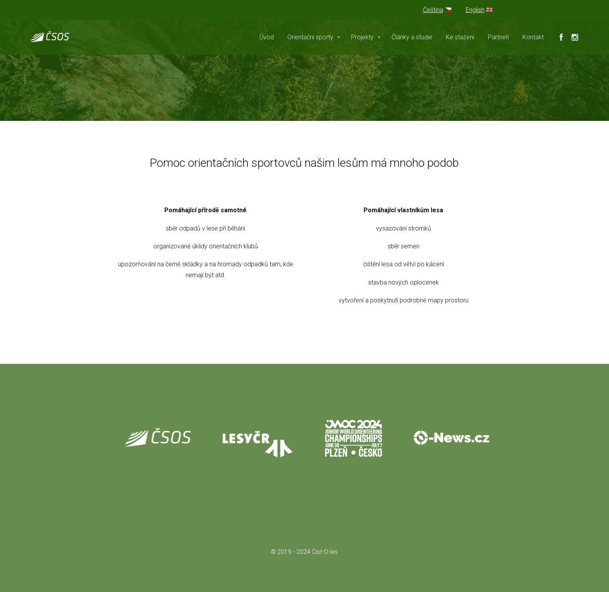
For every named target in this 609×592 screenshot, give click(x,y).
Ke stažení (460, 37)
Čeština (433, 10)
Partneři (498, 37)
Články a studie (412, 37)
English (475, 10)
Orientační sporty (310, 37)
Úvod (266, 37)
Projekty (362, 37)
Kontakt (533, 37)
